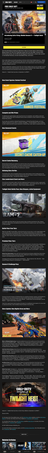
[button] (3, 2)
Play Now (24, 47)
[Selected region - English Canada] (32, 2)
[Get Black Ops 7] (41, 2)
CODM (5, 451)
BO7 (19, 451)
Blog (20, 2)
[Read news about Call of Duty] (15, 2)
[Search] (35, 2)
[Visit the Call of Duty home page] (8, 2)
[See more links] (24, 2)
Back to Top (24, 434)
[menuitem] (21, 2)
